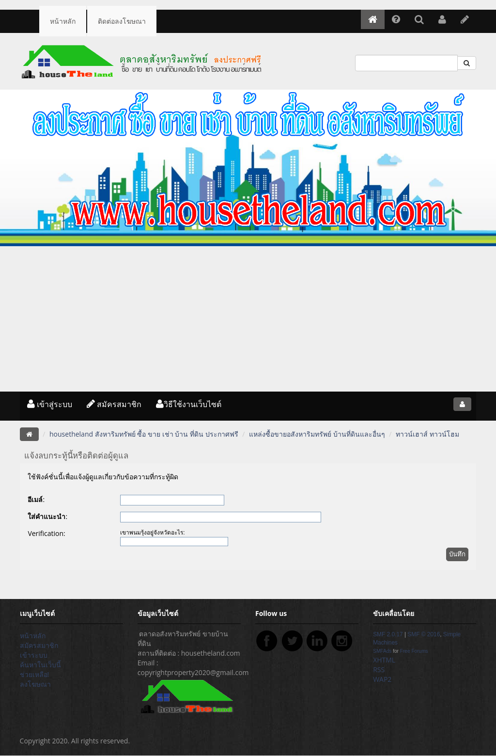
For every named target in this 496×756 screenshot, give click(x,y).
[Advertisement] (248, 319)
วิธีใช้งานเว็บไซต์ (188, 404)
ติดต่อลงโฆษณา (122, 21)
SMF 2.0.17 (388, 634)
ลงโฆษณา (35, 684)
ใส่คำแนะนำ (46, 516)
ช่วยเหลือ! (34, 674)
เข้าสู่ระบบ (49, 404)
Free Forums (414, 651)
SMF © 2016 (423, 634)
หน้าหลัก (63, 21)
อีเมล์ (35, 499)
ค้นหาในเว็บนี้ (40, 664)
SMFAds (382, 651)
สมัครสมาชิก (114, 404)
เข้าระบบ (33, 655)
